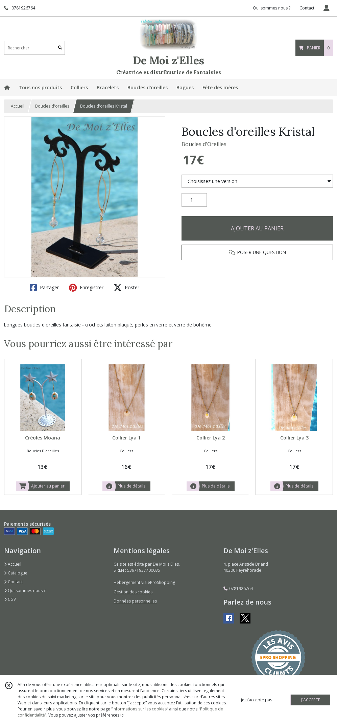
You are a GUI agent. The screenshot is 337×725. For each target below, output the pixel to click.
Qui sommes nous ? (24, 590)
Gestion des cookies (133, 592)
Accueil (17, 106)
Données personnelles (135, 601)
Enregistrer (86, 288)
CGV (10, 599)
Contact (306, 8)
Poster (126, 288)
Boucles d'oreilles (52, 106)
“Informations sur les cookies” (139, 709)
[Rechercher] (60, 47)
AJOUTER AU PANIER (257, 228)
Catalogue (15, 573)
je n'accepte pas (256, 700)
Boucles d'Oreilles (204, 144)
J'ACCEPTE (310, 700)
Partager (44, 288)
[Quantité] (194, 200)
